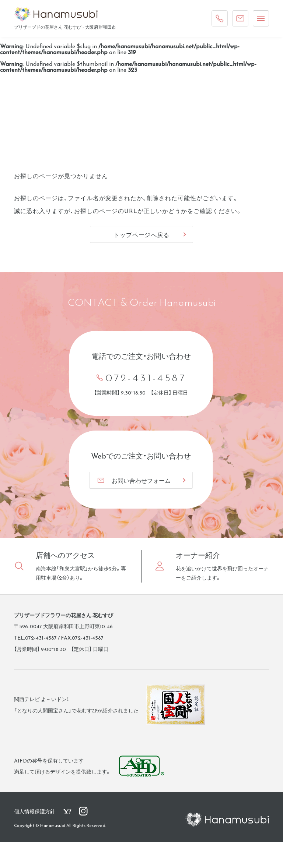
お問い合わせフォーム (134, 480)
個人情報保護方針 (34, 811)
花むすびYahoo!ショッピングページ (67, 811)
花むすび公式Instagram (83, 811)
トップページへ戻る (141, 234)
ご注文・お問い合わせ (242, 16)
